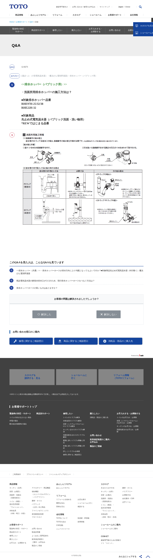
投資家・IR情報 (83, 519)
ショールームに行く (85, 504)
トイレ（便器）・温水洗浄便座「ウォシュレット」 (17, 505)
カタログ (76, 15)
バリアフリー (127, 492)
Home (11, 22)
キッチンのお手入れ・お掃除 (127, 427)
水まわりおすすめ (107, 489)
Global (127, 7)
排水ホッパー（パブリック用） (83, 76)
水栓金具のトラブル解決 (72, 422)
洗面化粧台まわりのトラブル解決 (74, 437)
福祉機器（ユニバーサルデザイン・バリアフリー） (41, 495)
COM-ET (105, 537)
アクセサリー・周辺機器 (41, 489)
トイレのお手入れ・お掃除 (127, 418)
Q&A (31, 22)
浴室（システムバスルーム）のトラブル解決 (74, 426)
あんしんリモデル (38, 15)
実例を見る (60, 508)
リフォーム (57, 15)
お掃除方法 (126, 496)
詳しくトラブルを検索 (71, 452)
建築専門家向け (62, 7)
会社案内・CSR (128, 499)
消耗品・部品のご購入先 (120, 342)
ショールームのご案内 (110, 526)
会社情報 (134, 15)
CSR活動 (59, 526)
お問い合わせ (77, 7)
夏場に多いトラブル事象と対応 (74, 442)
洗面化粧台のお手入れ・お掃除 (127, 431)
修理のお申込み (89, 7)
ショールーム (95, 15)
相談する (81, 508)
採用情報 (81, 523)
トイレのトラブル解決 (71, 418)
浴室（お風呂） (15, 492)
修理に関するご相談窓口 (31, 342)
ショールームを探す (143, 59)
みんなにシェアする (127, 556)
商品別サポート (43, 414)
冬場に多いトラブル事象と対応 (74, 448)
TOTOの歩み (61, 523)
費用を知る (60, 504)
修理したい (68, 414)
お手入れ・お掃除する (17, 544)
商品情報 (19, 15)
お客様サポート (115, 15)
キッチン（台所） (16, 489)
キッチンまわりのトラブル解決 (74, 431)
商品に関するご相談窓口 (76, 342)
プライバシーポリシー (35, 475)
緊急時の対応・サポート (20, 414)
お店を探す (82, 500)
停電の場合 (13, 422)
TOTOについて (62, 519)
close (149, 45)
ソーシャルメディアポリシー (60, 475)
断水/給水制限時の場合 (18, 425)
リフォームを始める (63, 500)
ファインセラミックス (40, 512)
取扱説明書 (36, 533)
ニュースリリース (63, 530)
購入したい (95, 414)
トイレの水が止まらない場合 (20, 418)
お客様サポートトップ (24, 407)
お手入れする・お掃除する (128, 414)
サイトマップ (105, 7)
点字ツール (126, 503)
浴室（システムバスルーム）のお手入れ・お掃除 (127, 423)
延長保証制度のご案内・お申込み (100, 441)
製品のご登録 (96, 447)
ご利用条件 (16, 475)
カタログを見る (142, 52)
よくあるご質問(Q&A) (40, 537)
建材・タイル (37, 502)
